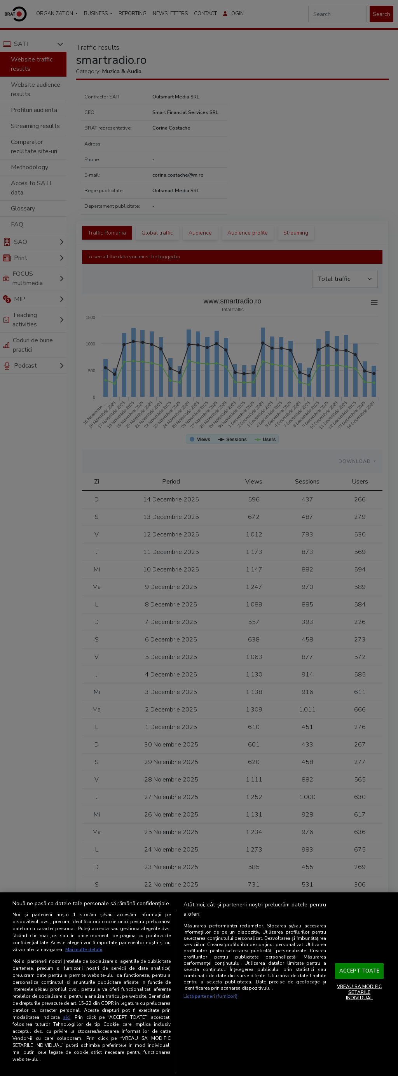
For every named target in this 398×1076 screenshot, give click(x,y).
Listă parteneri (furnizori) (210, 996)
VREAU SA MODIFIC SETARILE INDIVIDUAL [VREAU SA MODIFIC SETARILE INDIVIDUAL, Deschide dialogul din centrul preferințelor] (359, 992)
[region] (199, 984)
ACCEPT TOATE (359, 970)
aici (66, 1017)
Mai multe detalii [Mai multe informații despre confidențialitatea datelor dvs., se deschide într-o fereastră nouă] (83, 949)
